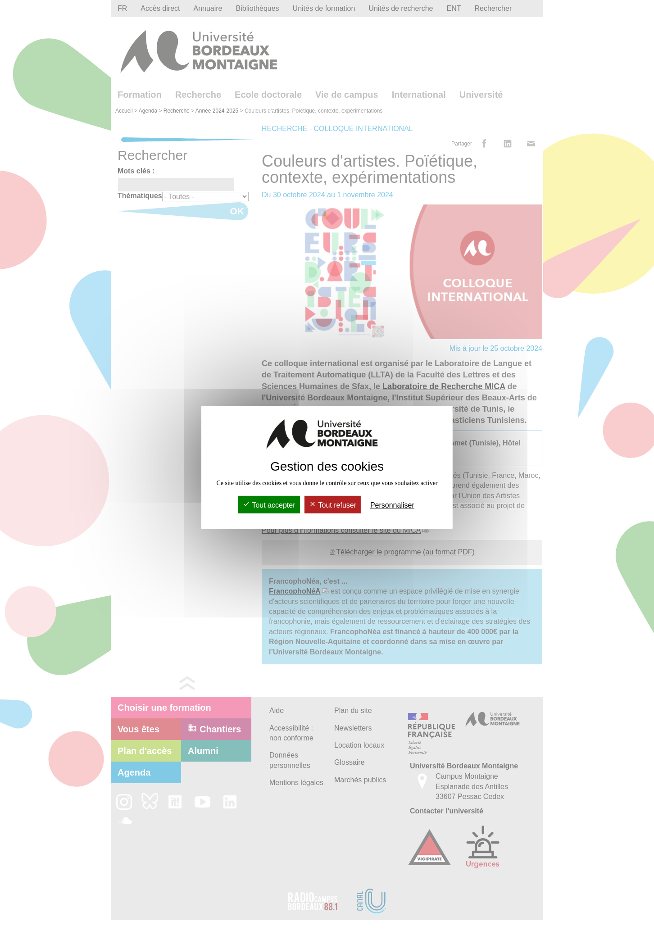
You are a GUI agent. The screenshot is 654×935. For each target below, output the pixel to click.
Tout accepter (269, 505)
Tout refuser (332, 505)
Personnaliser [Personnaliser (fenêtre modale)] (392, 505)
